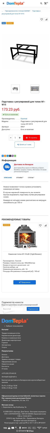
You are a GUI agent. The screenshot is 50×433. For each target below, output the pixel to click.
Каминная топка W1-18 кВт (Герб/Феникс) (25, 254)
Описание (8, 177)
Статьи (31, 178)
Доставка (5, 357)
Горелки (5, 342)
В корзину (31, 138)
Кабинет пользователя (14, 326)
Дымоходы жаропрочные (11, 340)
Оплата (4, 354)
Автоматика (6, 345)
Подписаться (33, 309)
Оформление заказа (9, 362)
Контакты (5, 366)
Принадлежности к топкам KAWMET (17, 11)
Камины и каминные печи (11, 338)
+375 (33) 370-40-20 (9, 373)
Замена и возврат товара (11, 359)
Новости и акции (8, 364)
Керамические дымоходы (11, 335)
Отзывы (19, 178)
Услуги (4, 347)
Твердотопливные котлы (11, 333)
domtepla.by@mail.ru (9, 377)
